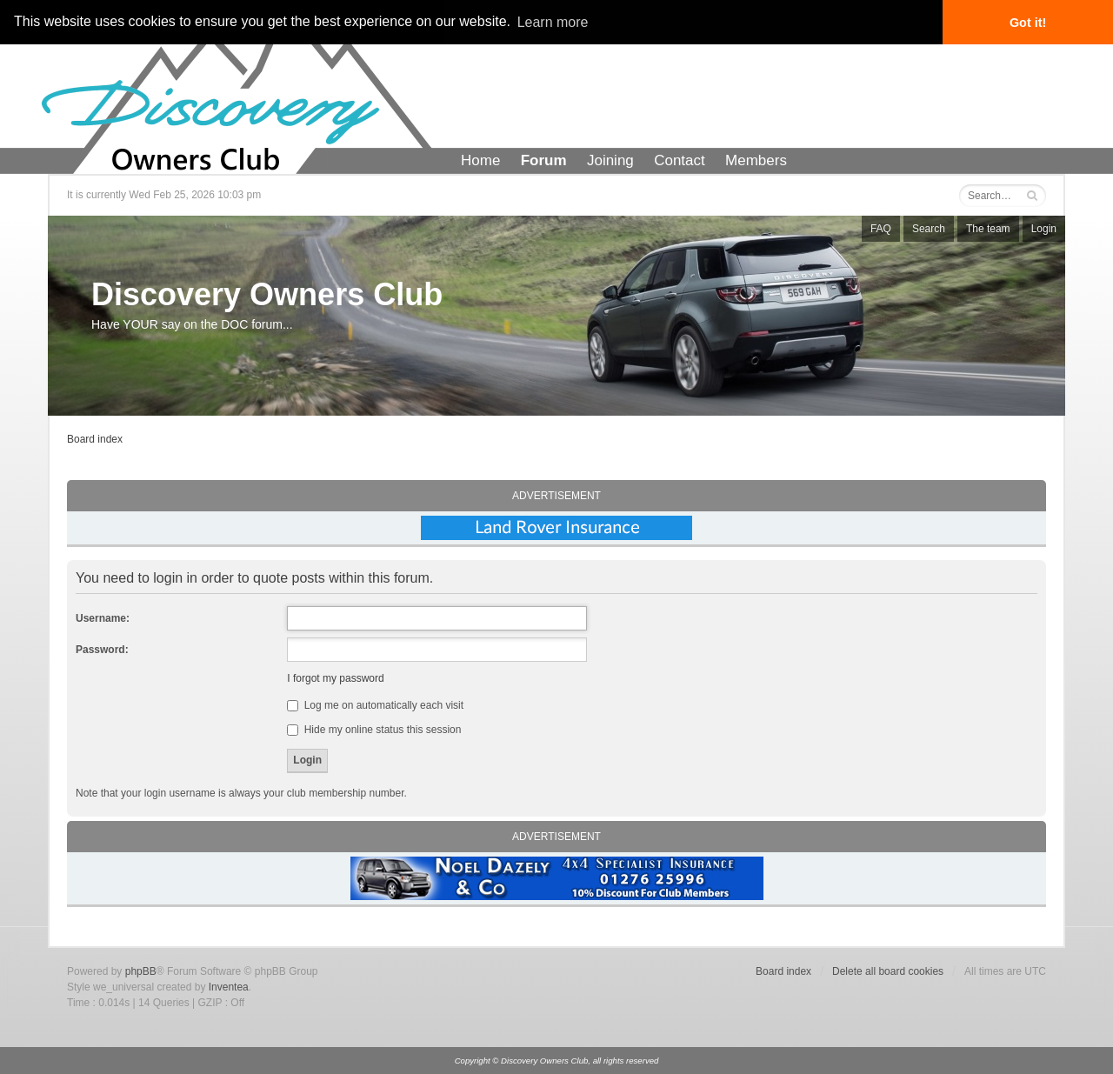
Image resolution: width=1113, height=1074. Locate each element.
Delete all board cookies (887, 971)
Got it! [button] (1028, 23)
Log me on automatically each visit (375, 705)
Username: (103, 618)
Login (1043, 229)
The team (988, 229)
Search (928, 229)
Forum (544, 160)
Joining (610, 160)
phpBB (141, 971)
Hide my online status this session (374, 730)
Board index (95, 439)
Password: (102, 650)
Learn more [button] (553, 22)
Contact (679, 160)
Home (480, 160)
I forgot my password (335, 678)
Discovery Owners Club (267, 294)
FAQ (880, 229)
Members (756, 160)
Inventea (229, 987)
